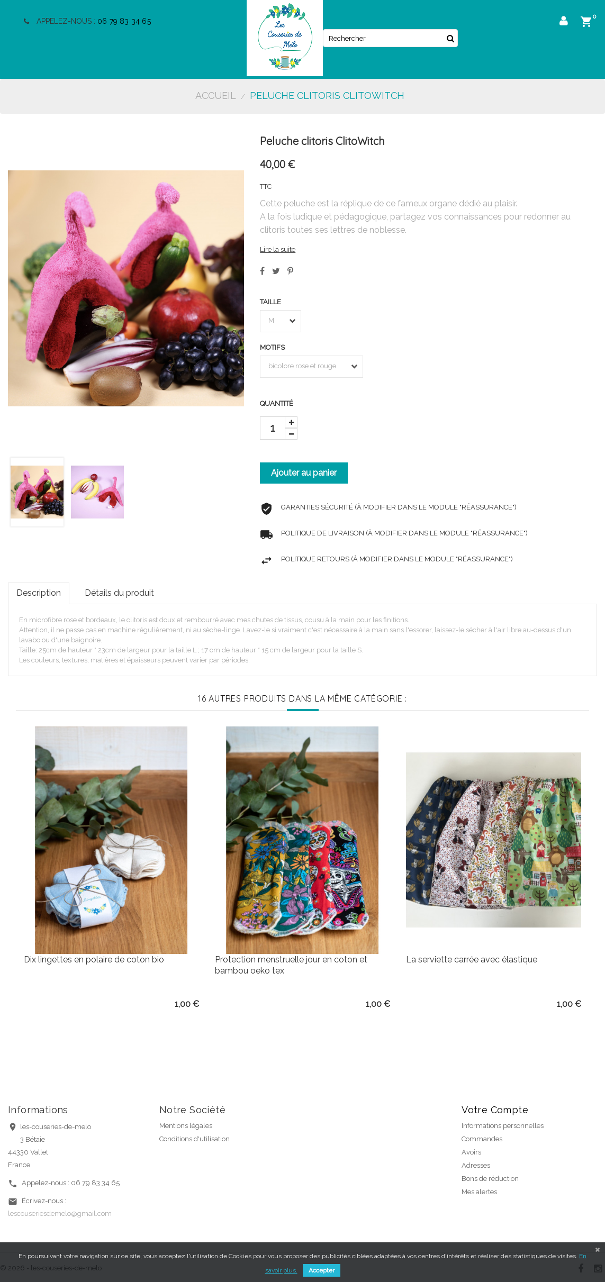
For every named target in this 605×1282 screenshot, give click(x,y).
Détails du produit (119, 593)
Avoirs (471, 1152)
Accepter (322, 1270)
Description (38, 593)
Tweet (276, 271)
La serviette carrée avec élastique (471, 959)
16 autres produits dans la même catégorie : (302, 698)
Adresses (476, 1165)
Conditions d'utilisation (194, 1139)
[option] (111, 868)
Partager (262, 271)
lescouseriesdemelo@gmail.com (60, 1213)
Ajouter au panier (304, 473)
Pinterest (290, 271)
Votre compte (495, 1109)
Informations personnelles (503, 1126)
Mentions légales (185, 1126)
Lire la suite (277, 249)
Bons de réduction (490, 1179)
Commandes (482, 1139)
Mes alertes (479, 1192)
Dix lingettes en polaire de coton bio (94, 959)
